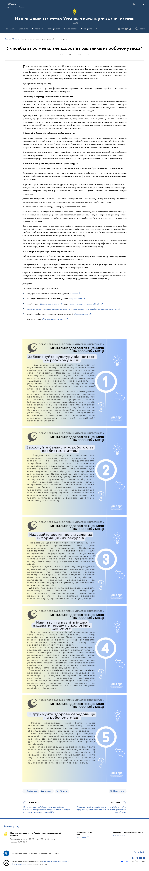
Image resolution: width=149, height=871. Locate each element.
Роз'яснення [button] (37, 29)
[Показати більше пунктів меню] (95, 29)
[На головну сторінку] (74, 16)
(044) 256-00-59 (118, 835)
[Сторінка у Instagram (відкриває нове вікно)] (129, 28)
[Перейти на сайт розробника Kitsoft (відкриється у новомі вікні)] (125, 861)
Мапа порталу (11, 826)
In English (140, 4)
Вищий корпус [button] (70, 29)
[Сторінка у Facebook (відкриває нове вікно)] (119, 28)
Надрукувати (118, 791)
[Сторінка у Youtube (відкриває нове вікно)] (126, 28)
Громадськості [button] (53, 29)
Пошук (142, 29)
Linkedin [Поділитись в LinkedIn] (48, 791)
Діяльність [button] (23, 29)
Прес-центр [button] (86, 29)
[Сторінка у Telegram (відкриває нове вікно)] (122, 28)
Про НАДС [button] (10, 29)
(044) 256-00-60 (82, 837)
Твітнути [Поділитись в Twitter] (63, 791)
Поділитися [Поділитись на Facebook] (32, 791)
